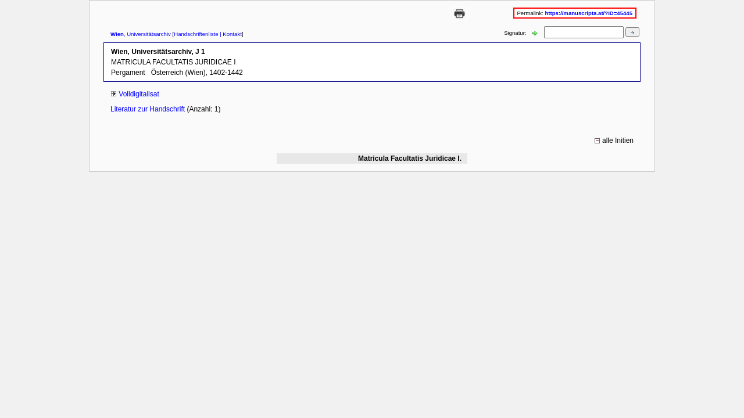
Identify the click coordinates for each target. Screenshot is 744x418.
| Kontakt (230, 34)
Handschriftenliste (196, 34)
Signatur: (516, 33)
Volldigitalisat (139, 94)
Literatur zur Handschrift (148, 109)
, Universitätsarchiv (140, 34)
